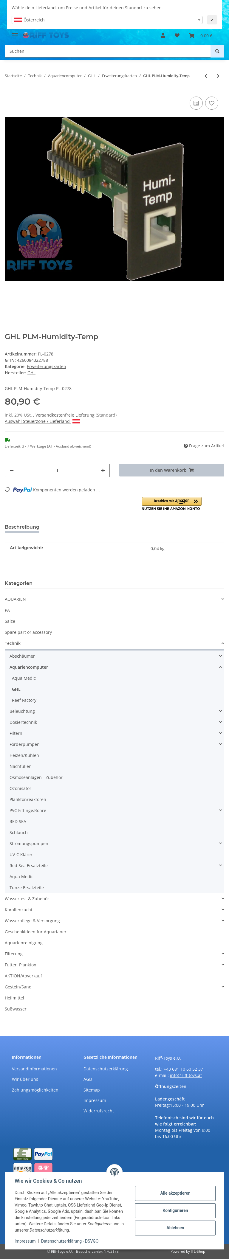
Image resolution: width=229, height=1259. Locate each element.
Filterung (14, 954)
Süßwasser (16, 1009)
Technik (13, 643)
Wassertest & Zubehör (27, 898)
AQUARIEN (15, 599)
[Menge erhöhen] (102, 470)
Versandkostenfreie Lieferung (65, 415)
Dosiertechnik (23, 722)
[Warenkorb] (200, 35)
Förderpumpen (25, 744)
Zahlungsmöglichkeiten (35, 1090)
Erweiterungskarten (46, 366)
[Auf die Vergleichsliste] (196, 103)
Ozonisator (20, 788)
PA (7, 610)
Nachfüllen (21, 766)
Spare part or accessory (28, 632)
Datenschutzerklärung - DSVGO (70, 1241)
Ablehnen (175, 1227)
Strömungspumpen (29, 843)
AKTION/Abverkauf (23, 976)
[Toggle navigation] (15, 32)
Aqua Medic (24, 678)
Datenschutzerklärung (105, 1069)
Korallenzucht (19, 909)
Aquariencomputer (29, 667)
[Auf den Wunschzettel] (211, 103)
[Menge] (57, 470)
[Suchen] (108, 51)
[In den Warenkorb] (171, 470)
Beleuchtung (22, 711)
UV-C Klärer (21, 854)
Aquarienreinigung (24, 943)
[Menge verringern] (11, 470)
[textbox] (107, 20)
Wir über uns (25, 1079)
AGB (87, 1079)
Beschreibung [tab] (22, 527)
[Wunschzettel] (177, 35)
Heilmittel (14, 998)
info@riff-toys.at (186, 1075)
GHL (16, 689)
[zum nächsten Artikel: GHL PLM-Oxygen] (218, 75)
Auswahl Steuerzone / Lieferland (42, 421)
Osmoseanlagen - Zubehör (36, 777)
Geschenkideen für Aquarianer (35, 931)
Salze (10, 621)
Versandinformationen (34, 1069)
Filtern (16, 733)
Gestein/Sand (18, 987)
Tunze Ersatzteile (27, 887)
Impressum (94, 1100)
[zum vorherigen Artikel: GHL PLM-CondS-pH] (206, 75)
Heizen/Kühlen (24, 755)
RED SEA (18, 821)
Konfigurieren (175, 1210)
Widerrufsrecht (98, 1111)
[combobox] (107, 20)
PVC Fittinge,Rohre (28, 810)
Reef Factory (24, 700)
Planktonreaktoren (28, 799)
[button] (163, 35)
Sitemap (91, 1090)
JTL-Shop (198, 1251)
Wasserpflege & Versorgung (32, 920)
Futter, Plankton (20, 965)
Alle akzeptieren (175, 1193)
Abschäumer (22, 656)
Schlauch (19, 832)
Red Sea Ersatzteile (29, 865)
